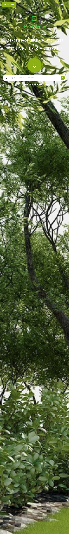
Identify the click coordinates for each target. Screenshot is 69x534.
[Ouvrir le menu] (9, 4)
